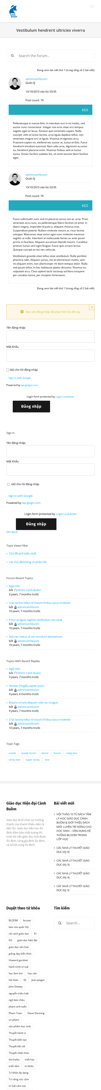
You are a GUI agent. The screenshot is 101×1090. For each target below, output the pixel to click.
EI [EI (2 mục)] (35, 933)
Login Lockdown (65, 396)
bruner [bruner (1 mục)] (27, 920)
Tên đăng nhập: (16, 327)
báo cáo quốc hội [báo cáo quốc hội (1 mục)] (19, 927)
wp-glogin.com (29, 385)
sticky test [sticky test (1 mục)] (14, 759)
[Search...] (74, 923)
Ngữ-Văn (14, 586)
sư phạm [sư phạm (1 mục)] (14, 1019)
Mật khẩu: (12, 347)
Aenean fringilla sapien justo (26, 686)
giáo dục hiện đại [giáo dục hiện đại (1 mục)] (27, 940)
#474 (85, 109)
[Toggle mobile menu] (92, 6)
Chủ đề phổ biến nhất (22, 553)
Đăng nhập (31, 406)
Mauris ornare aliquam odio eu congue (33, 702)
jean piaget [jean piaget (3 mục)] (38, 980)
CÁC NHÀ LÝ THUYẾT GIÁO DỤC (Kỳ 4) (73, 875)
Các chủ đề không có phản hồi (28, 562)
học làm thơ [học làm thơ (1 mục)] (15, 973)
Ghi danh (12, 532)
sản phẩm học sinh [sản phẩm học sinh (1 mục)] (20, 1026)
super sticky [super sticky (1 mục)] (33, 759)
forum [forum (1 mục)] (57, 753)
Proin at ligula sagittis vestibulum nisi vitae (35, 620)
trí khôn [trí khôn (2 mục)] (29, 1066)
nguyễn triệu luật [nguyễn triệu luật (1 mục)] (19, 993)
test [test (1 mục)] (47, 759)
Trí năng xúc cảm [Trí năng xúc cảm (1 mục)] (19, 1079)
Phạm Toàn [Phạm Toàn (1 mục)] (15, 1013)
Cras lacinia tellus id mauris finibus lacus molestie (39, 603)
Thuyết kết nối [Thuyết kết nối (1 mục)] (17, 1046)
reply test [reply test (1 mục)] (71, 753)
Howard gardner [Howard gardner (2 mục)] (18, 960)
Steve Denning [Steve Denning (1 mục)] (36, 1013)
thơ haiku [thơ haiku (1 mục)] (14, 1059)
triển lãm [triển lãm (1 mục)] (14, 1066)
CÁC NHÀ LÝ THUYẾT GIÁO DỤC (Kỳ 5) (73, 863)
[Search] (12, 56)
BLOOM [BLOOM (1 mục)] (13, 920)
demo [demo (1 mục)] (45, 753)
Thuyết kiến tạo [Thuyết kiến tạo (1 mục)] (18, 1039)
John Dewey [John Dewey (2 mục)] (15, 986)
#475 (85, 205)
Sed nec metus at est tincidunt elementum (35, 636)
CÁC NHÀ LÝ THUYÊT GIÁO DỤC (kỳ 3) (73, 888)
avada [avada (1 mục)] (12, 753)
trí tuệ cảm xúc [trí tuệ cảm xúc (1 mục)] (17, 1085)
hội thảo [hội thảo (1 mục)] (13, 980)
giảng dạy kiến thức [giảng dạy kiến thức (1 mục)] (20, 953)
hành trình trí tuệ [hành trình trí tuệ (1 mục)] (18, 966)
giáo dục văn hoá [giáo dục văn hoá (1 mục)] (19, 947)
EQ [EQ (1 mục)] (10, 940)
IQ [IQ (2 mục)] (25, 980)
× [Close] (92, 307)
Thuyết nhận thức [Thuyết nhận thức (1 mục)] (19, 1052)
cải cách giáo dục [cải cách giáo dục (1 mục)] (19, 933)
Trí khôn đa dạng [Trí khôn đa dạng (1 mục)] (18, 1072)
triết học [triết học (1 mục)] (30, 1059)
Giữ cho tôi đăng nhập (24, 370)
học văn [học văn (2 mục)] (32, 973)
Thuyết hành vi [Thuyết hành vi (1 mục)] (17, 1032)
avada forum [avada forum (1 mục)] (28, 753)
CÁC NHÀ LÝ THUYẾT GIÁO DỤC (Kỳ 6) (73, 850)
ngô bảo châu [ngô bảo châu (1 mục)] (17, 1000)
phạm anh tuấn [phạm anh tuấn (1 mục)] (18, 1006)
